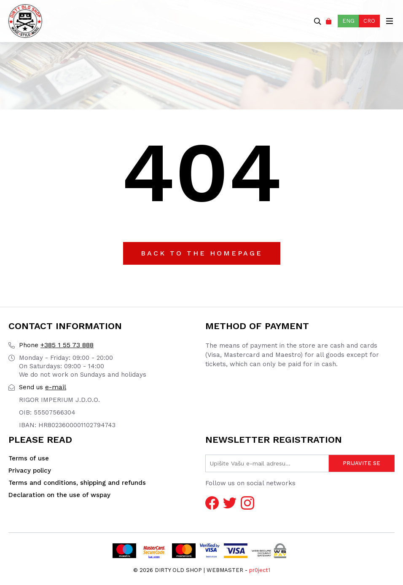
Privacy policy (29, 470)
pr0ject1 (259, 570)
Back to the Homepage (202, 253)
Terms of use (28, 458)
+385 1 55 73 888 (56, 345)
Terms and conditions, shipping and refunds (77, 483)
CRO (369, 21)
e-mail (42, 387)
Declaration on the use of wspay (59, 495)
